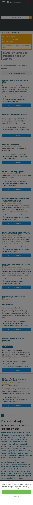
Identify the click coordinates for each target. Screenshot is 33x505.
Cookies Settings (16, 501)
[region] (16, 493)
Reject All (16, 496)
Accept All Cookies (16, 492)
